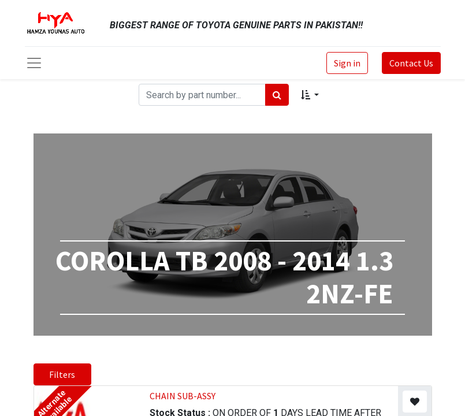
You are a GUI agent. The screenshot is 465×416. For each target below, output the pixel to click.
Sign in (347, 63)
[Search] (277, 95)
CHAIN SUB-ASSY (182, 396)
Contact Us (411, 63)
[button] (309, 95)
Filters (62, 374)
